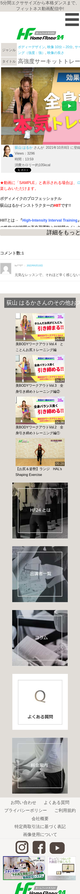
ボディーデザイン (31, 47)
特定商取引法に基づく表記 (40, 826)
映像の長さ (55, 53)
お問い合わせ (23, 802)
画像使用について (40, 834)
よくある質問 (56, 802)
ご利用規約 (65, 810)
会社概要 (40, 818)
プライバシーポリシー (25, 810)
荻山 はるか (24, 147)
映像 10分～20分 (60, 47)
